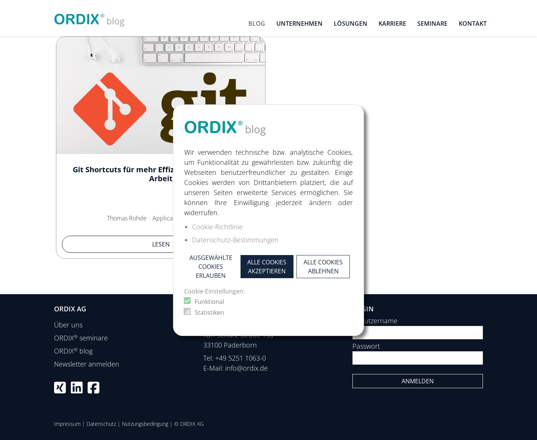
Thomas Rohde (127, 218)
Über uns (68, 324)
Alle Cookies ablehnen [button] (323, 266)
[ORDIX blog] (89, 17)
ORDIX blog (73, 350)
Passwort (366, 346)
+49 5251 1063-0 (240, 357)
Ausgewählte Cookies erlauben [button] (210, 267)
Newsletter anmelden (86, 363)
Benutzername (375, 320)
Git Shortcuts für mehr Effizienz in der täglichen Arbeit (161, 173)
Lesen (161, 244)
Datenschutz (101, 423)
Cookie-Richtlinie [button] (217, 226)
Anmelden (418, 381)
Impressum (67, 423)
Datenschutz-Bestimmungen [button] (235, 239)
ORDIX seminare (81, 337)
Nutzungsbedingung (145, 423)
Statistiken (209, 312)
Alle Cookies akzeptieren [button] (266, 266)
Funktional (209, 302)
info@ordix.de (246, 368)
